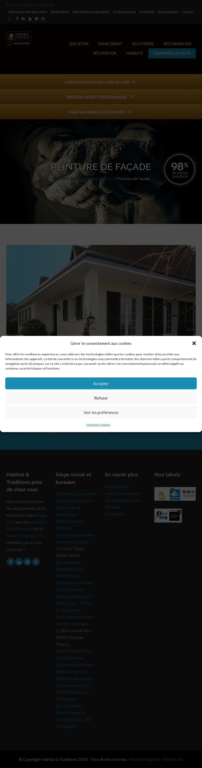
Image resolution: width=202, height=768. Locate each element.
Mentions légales (98, 425)
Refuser (101, 398)
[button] (194, 343)
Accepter (101, 383)
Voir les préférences (101, 412)
